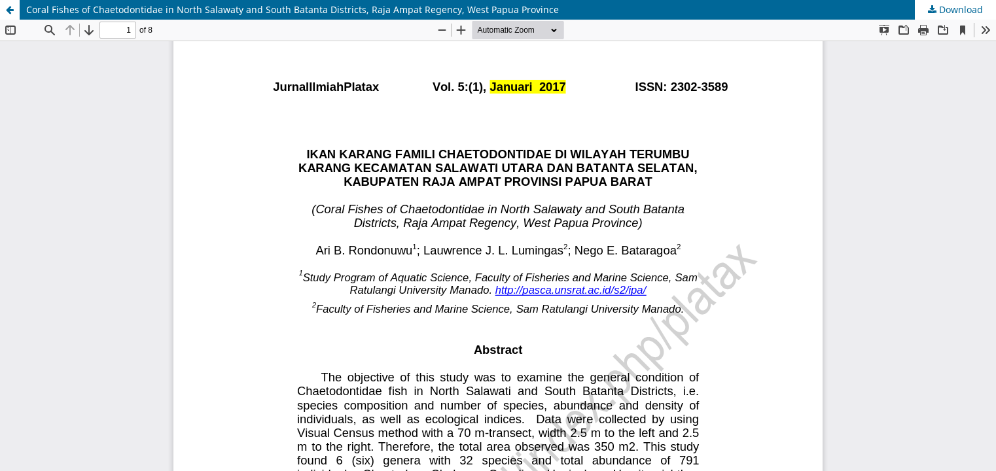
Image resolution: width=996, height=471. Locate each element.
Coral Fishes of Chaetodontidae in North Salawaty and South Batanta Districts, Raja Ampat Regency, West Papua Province (292, 9)
